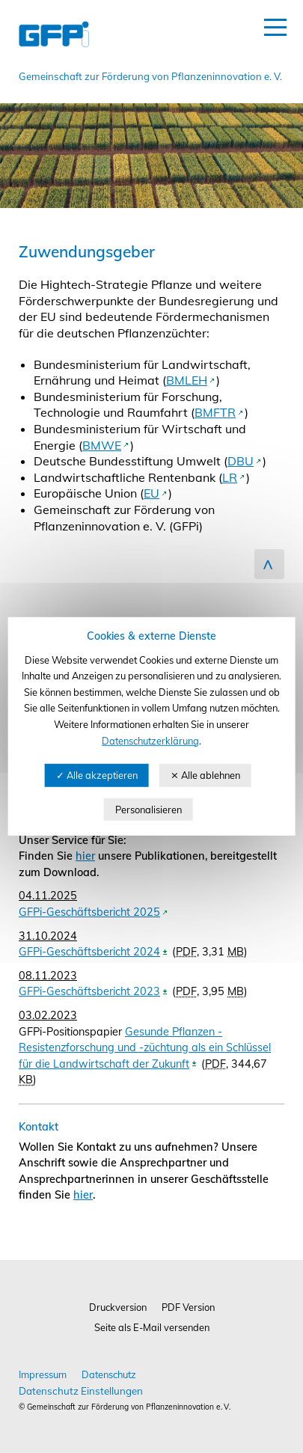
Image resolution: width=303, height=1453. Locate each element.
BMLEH (186, 380)
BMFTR (215, 412)
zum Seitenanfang (269, 564)
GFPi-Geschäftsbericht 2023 (89, 991)
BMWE (101, 445)
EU (151, 493)
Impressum (43, 1374)
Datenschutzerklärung (150, 740)
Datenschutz (109, 1374)
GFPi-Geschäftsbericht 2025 (89, 912)
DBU (240, 460)
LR (229, 477)
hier (85, 856)
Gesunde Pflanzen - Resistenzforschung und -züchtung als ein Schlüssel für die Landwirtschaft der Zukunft (145, 1048)
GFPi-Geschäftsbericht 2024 (89, 951)
